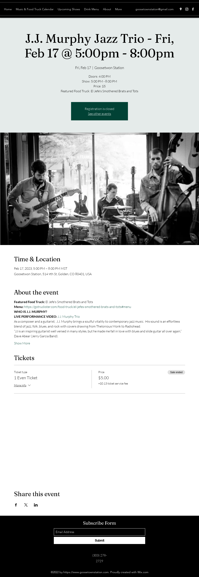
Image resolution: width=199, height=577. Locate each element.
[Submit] (99, 540)
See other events (99, 114)
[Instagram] (187, 9)
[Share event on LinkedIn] (36, 505)
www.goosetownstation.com (91, 572)
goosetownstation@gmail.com (154, 9)
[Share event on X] (26, 505)
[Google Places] (181, 9)
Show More (22, 343)
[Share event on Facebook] (16, 505)
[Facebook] (193, 9)
